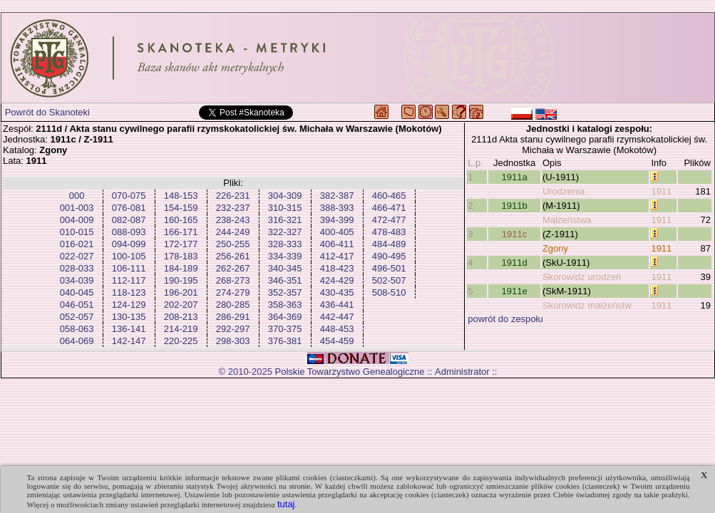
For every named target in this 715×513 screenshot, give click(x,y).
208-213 (181, 316)
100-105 (129, 256)
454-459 (337, 341)
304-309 (285, 195)
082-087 (129, 219)
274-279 (233, 292)
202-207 (181, 304)
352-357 (285, 292)
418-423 (337, 268)
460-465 (389, 195)
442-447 (337, 316)
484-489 (389, 244)
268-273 (233, 280)
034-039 (77, 280)
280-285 (233, 304)
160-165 (181, 219)
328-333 (285, 244)
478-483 (389, 232)
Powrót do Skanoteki (47, 112)
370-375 (285, 328)
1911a (514, 177)
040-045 (77, 292)
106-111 (129, 268)
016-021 (77, 244)
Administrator (462, 371)
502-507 (389, 280)
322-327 (285, 232)
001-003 (77, 207)
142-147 (129, 341)
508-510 (389, 292)
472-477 (389, 219)
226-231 (233, 195)
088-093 (129, 232)
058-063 (77, 328)
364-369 (285, 316)
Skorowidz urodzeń (582, 276)
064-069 (77, 341)
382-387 (337, 195)
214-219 (181, 328)
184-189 (181, 268)
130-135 (129, 316)
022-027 (77, 256)
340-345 (285, 268)
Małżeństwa (567, 219)
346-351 (285, 280)
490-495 (389, 256)
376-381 (285, 341)
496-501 (389, 268)
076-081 (129, 207)
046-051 (77, 304)
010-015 (77, 232)
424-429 (337, 280)
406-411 (337, 244)
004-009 (77, 219)
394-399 (337, 219)
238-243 (233, 219)
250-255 (233, 244)
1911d (514, 262)
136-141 (129, 328)
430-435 (337, 292)
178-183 (181, 256)
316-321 (285, 219)
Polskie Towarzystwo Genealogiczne (350, 371)
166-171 (181, 232)
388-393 (337, 207)
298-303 (233, 341)
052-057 (77, 316)
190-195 (181, 280)
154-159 (181, 207)
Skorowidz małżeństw (587, 305)
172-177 (181, 244)
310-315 (285, 207)
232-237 (233, 207)
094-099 (129, 244)
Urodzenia (563, 191)
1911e (514, 291)
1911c (514, 234)
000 (77, 195)
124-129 (129, 304)
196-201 (181, 292)
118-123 (129, 292)
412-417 (337, 256)
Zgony (555, 248)
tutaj (286, 504)
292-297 (233, 328)
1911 (661, 191)
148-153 (181, 195)
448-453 (337, 328)
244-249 (233, 232)
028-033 (77, 268)
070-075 (129, 195)
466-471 (389, 207)
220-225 (181, 341)
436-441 (337, 304)
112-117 (129, 280)
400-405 (337, 232)
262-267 (233, 268)
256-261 (233, 256)
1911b (514, 205)
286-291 (233, 316)
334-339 (285, 256)
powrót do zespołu (505, 319)
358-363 (285, 304)
